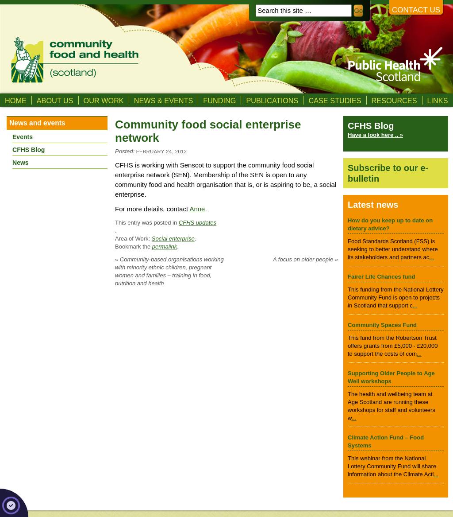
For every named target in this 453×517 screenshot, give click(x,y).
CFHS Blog (28, 149)
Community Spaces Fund (382, 325)
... (431, 257)
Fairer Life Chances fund (381, 276)
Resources (394, 101)
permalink (164, 246)
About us (55, 101)
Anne (197, 209)
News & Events (163, 101)
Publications (272, 101)
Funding (219, 101)
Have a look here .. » (375, 135)
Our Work (104, 101)
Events (22, 136)
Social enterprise (173, 238)
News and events (37, 123)
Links (437, 101)
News (20, 162)
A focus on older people (305, 259)
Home (16, 101)
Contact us (416, 10)
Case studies (334, 101)
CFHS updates (197, 222)
